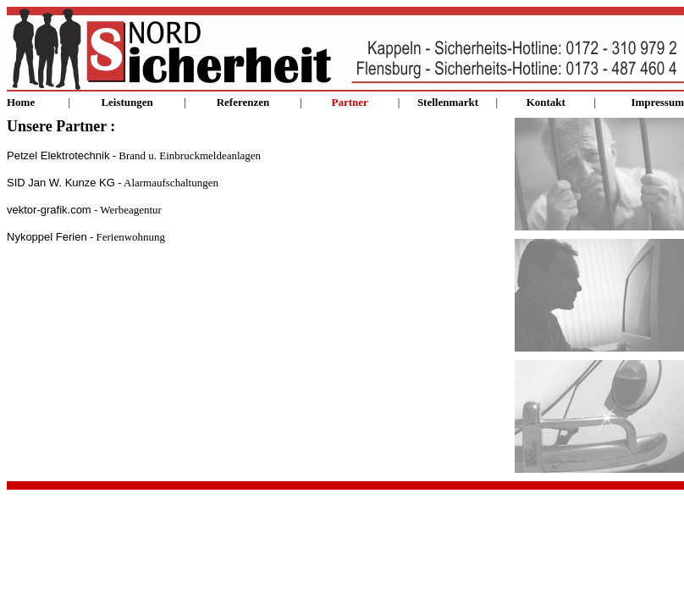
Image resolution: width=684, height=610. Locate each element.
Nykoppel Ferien (47, 236)
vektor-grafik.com (49, 209)
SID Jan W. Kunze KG (61, 182)
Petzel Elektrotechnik (58, 155)
